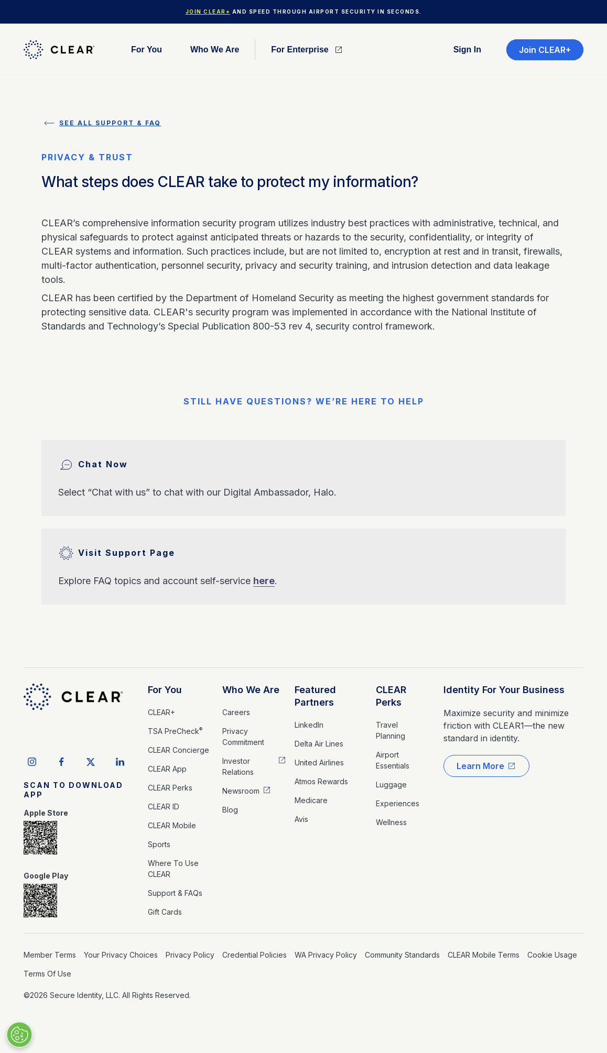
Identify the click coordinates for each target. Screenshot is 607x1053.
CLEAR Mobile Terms (483, 954)
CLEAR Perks (170, 787)
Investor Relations (238, 766)
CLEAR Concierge (178, 749)
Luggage (391, 784)
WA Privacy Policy (326, 954)
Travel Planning (390, 730)
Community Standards (402, 954)
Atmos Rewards (321, 781)
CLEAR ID (163, 806)
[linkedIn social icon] (120, 761)
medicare (311, 800)
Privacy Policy (190, 954)
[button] (146, 49)
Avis (301, 819)
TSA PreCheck (175, 731)
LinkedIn (309, 724)
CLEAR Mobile (172, 825)
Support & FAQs (175, 893)
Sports (159, 844)
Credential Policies (254, 954)
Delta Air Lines (319, 743)
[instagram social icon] (32, 761)
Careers (236, 712)
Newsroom (240, 790)
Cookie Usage (552, 954)
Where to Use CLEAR (173, 869)
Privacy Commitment (243, 737)
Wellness (391, 822)
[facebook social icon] (61, 761)
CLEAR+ (161, 712)
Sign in (467, 50)
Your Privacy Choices (121, 954)
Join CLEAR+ (208, 11)
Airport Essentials (392, 760)
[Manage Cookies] (19, 1035)
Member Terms (50, 954)
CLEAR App (167, 768)
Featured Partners (315, 696)
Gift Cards (165, 911)
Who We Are (250, 689)
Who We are (214, 50)
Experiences (397, 803)
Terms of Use (47, 973)
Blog (230, 809)
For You (165, 689)
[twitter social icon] (90, 761)
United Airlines (319, 762)
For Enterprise (299, 50)
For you (146, 50)
